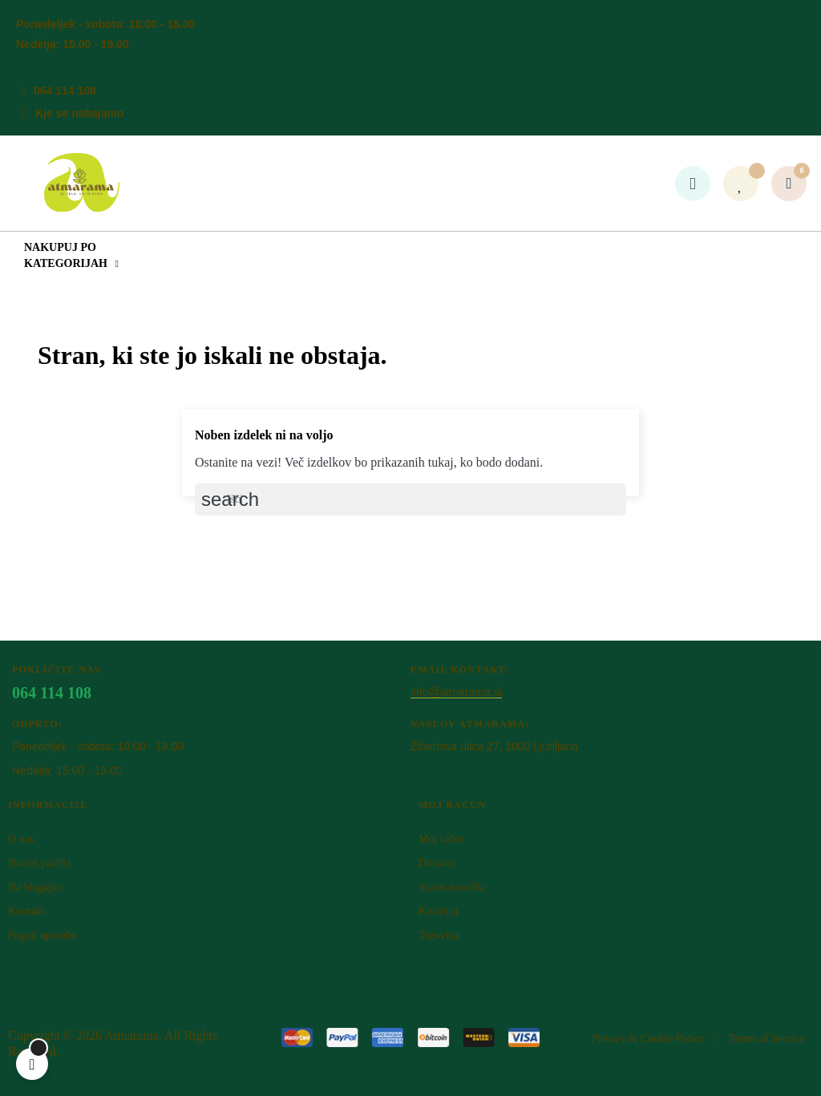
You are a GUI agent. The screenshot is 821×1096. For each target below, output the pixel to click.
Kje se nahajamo (79, 113)
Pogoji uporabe (42, 935)
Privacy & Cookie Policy (648, 1039)
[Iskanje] (410, 499)
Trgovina (439, 935)
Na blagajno (35, 887)
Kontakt (26, 911)
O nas (21, 839)
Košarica (439, 911)
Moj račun (442, 839)
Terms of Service (767, 1039)
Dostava (437, 863)
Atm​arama (131, 1035)
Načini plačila (39, 863)
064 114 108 (65, 90)
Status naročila (452, 887)
